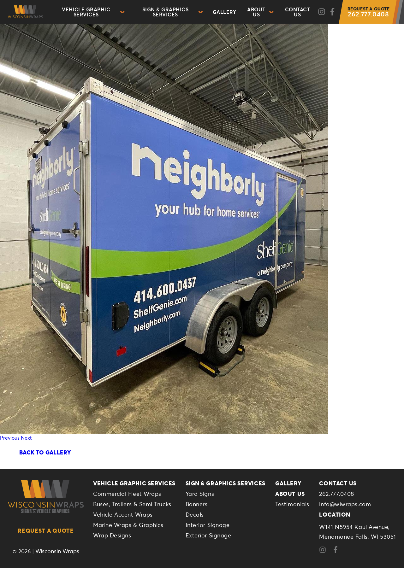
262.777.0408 (369, 12)
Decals (195, 514)
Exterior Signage (208, 535)
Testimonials (292, 504)
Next (26, 437)
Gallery (224, 12)
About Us (260, 12)
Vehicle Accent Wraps (123, 514)
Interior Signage (208, 525)
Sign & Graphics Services (172, 12)
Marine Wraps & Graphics (128, 525)
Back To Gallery (45, 452)
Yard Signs (200, 493)
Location (334, 514)
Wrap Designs (112, 535)
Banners (197, 504)
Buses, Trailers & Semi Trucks (132, 504)
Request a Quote (46, 530)
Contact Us (297, 12)
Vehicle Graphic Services (93, 12)
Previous (10, 437)
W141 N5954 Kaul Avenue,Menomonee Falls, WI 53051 (357, 531)
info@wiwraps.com (345, 504)
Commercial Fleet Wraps (127, 493)
